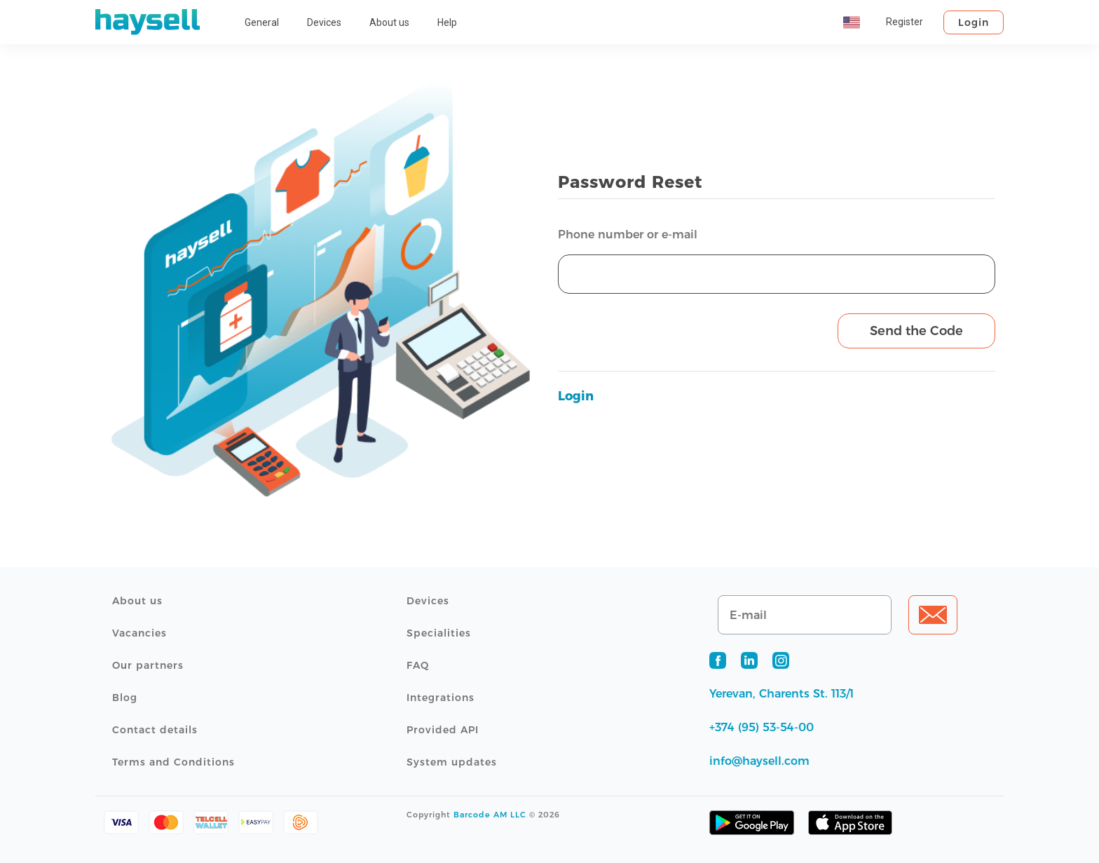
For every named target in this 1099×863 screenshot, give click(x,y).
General (262, 22)
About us (389, 22)
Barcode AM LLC (489, 815)
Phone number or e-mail (627, 234)
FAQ (418, 665)
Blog (124, 697)
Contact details (155, 729)
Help (447, 22)
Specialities (439, 633)
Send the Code (916, 331)
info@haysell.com (759, 761)
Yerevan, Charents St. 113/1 (781, 693)
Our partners (148, 665)
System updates (452, 762)
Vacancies (139, 633)
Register (904, 21)
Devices (324, 22)
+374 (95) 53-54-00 (761, 727)
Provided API (443, 729)
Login (973, 22)
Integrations (441, 697)
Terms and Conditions (173, 762)
